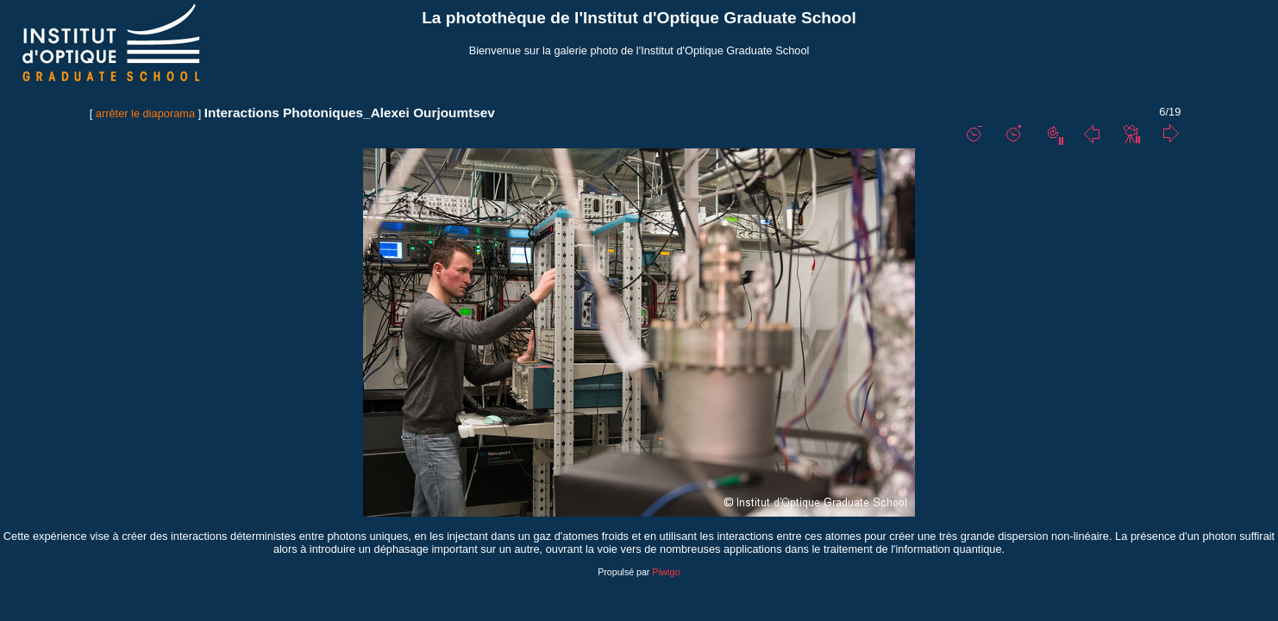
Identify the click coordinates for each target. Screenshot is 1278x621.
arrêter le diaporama (145, 113)
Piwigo (666, 572)
